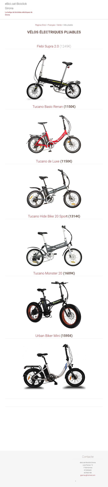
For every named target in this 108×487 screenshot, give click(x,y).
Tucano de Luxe (47, 161)
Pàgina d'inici (40, 25)
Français (51, 25)
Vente (59, 25)
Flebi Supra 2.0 (48, 46)
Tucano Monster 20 (47, 273)
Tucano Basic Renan (48, 107)
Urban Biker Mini (47, 336)
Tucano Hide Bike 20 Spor (47, 216)
